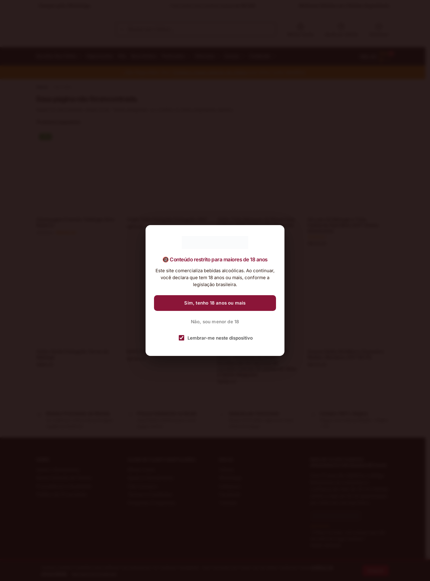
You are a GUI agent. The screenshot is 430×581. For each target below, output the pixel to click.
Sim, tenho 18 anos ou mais (214, 303)
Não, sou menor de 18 (215, 321)
